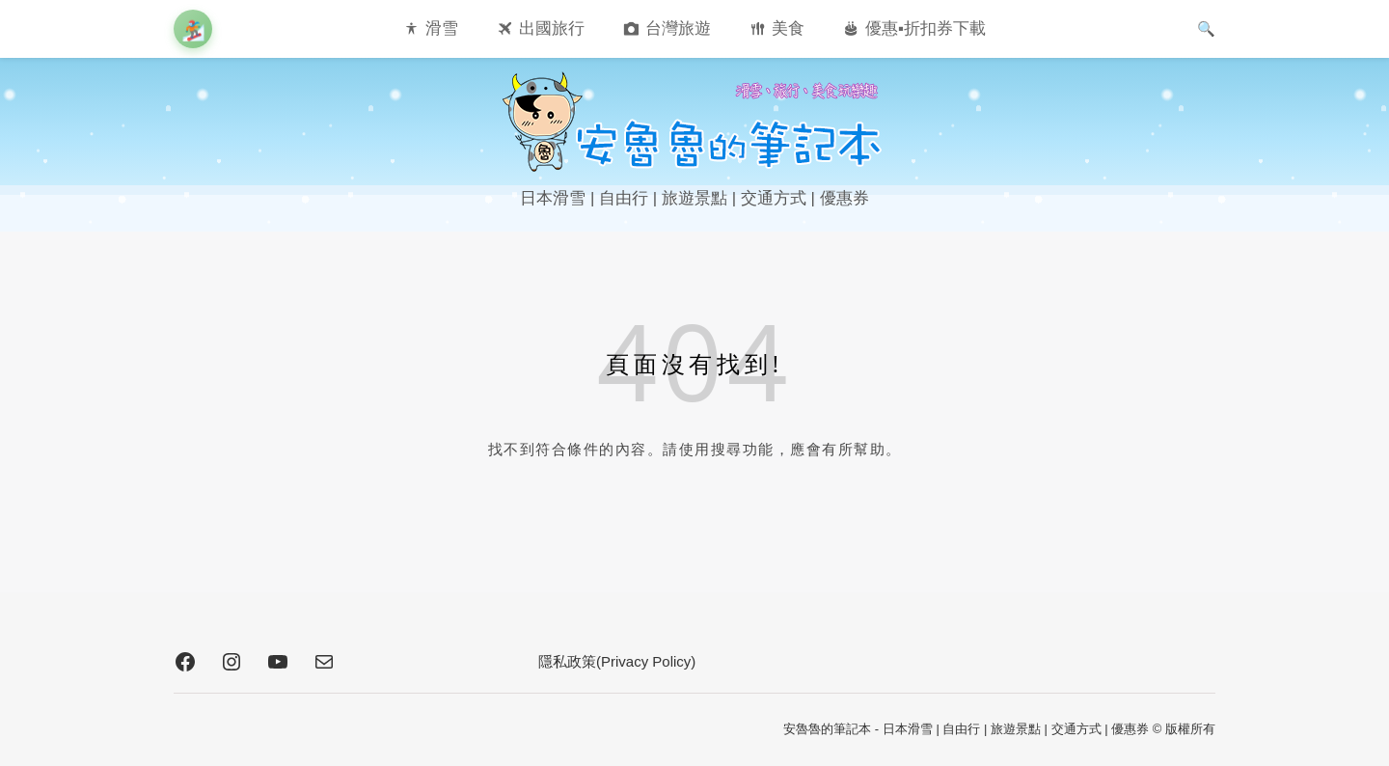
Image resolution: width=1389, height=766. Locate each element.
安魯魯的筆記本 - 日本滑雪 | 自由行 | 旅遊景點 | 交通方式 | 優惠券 (966, 729)
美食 (788, 28)
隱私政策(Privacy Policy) (616, 661)
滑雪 (441, 28)
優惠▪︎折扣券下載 (925, 28)
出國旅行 (552, 28)
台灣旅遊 (678, 28)
